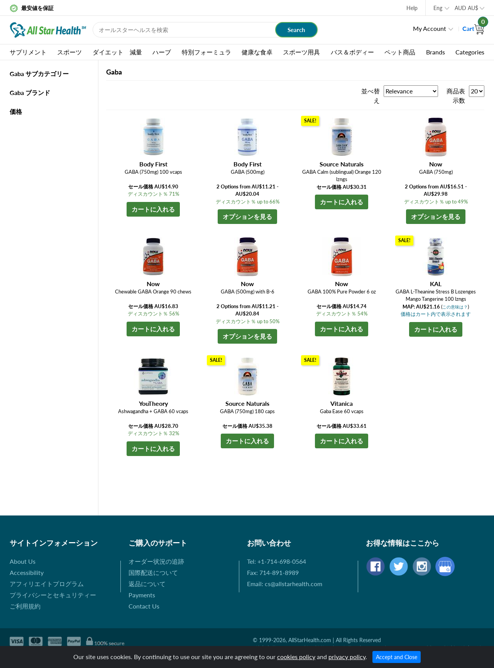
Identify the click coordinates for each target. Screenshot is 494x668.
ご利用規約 (25, 606)
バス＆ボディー (352, 52)
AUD (466, 8)
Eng (437, 8)
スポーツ (69, 52)
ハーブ (161, 52)
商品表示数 (456, 95)
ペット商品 (399, 52)
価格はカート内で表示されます (436, 314)
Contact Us (144, 606)
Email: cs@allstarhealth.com (284, 583)
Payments (142, 594)
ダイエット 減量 (117, 52)
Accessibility (27, 572)
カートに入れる (153, 209)
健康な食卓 (257, 52)
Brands (435, 52)
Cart (473, 28)
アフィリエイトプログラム (47, 583)
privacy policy (346, 656)
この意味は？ (455, 306)
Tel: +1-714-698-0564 (276, 561)
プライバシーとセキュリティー (53, 594)
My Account (429, 28)
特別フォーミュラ (206, 52)
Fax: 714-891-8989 (273, 572)
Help (412, 8)
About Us (23, 561)
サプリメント (28, 52)
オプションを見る (247, 216)
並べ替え (370, 95)
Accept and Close (396, 657)
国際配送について (153, 572)
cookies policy (296, 656)
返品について (147, 583)
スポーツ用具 (301, 52)
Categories (469, 52)
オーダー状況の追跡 (156, 561)
